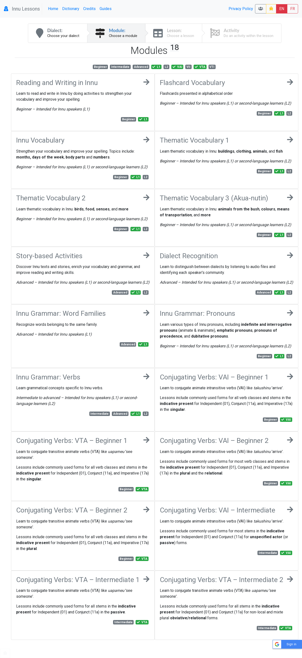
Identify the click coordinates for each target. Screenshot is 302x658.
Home (53, 8)
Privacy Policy (241, 8)
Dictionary (70, 8)
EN (281, 8)
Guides (106, 8)
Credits (89, 8)
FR (292, 8)
